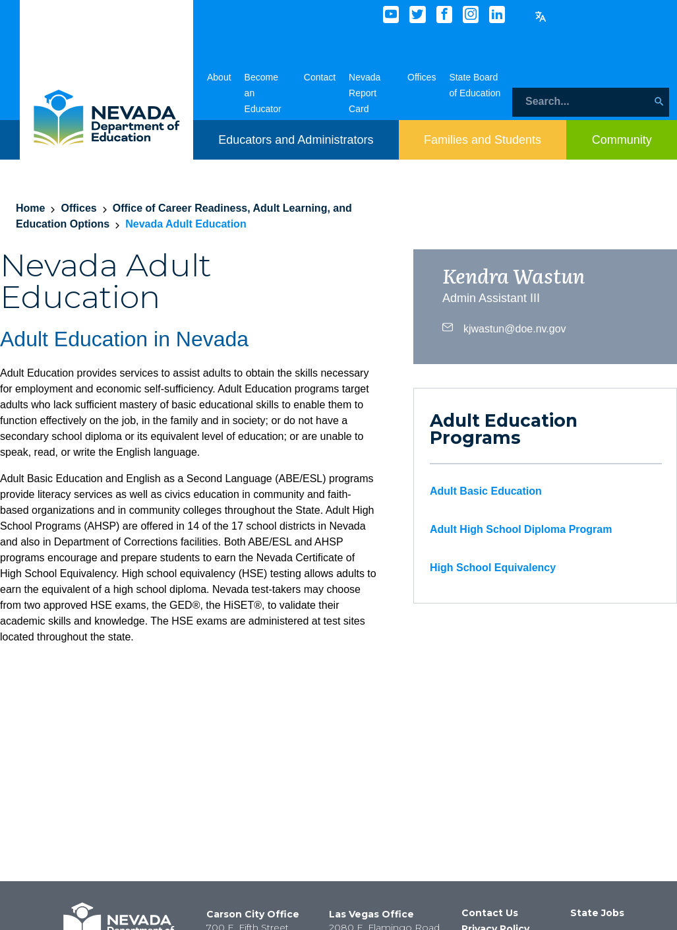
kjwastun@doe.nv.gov (504, 327)
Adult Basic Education (486, 491)
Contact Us (489, 913)
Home (30, 208)
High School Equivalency (493, 567)
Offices (421, 77)
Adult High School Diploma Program (521, 529)
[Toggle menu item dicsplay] (295, 140)
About (219, 77)
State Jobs (597, 913)
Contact (320, 77)
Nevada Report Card (364, 93)
